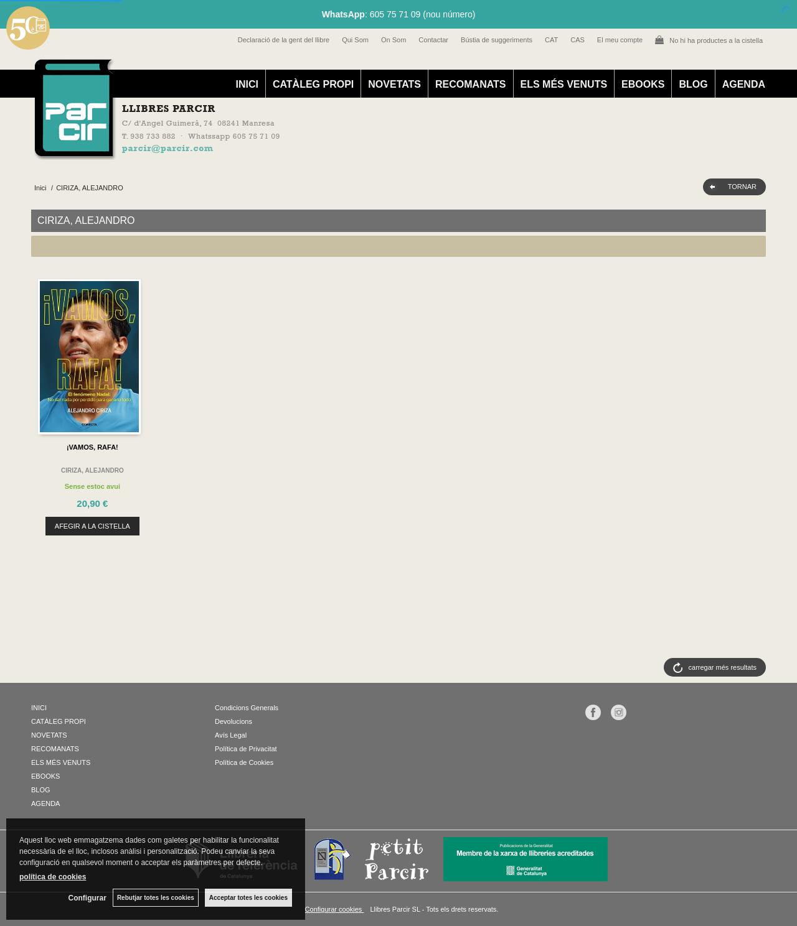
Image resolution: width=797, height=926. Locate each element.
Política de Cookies (244, 762)
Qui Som (355, 40)
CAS (577, 40)
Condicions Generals (246, 707)
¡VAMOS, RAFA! (92, 447)
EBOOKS (642, 84)
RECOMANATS (470, 84)
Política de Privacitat (246, 748)
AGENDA (743, 84)
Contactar (433, 40)
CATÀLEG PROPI (313, 84)
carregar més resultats (723, 667)
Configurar (87, 898)
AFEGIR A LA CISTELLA (92, 526)
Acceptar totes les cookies (248, 897)
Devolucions (233, 721)
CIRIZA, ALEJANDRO (92, 470)
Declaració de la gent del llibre (283, 40)
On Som (393, 40)
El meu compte (620, 40)
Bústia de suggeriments (496, 40)
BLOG (693, 84)
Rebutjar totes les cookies (155, 897)
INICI (246, 84)
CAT (551, 40)
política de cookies (52, 877)
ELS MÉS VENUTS (564, 84)
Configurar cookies (334, 909)
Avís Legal (231, 735)
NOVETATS (394, 84)
